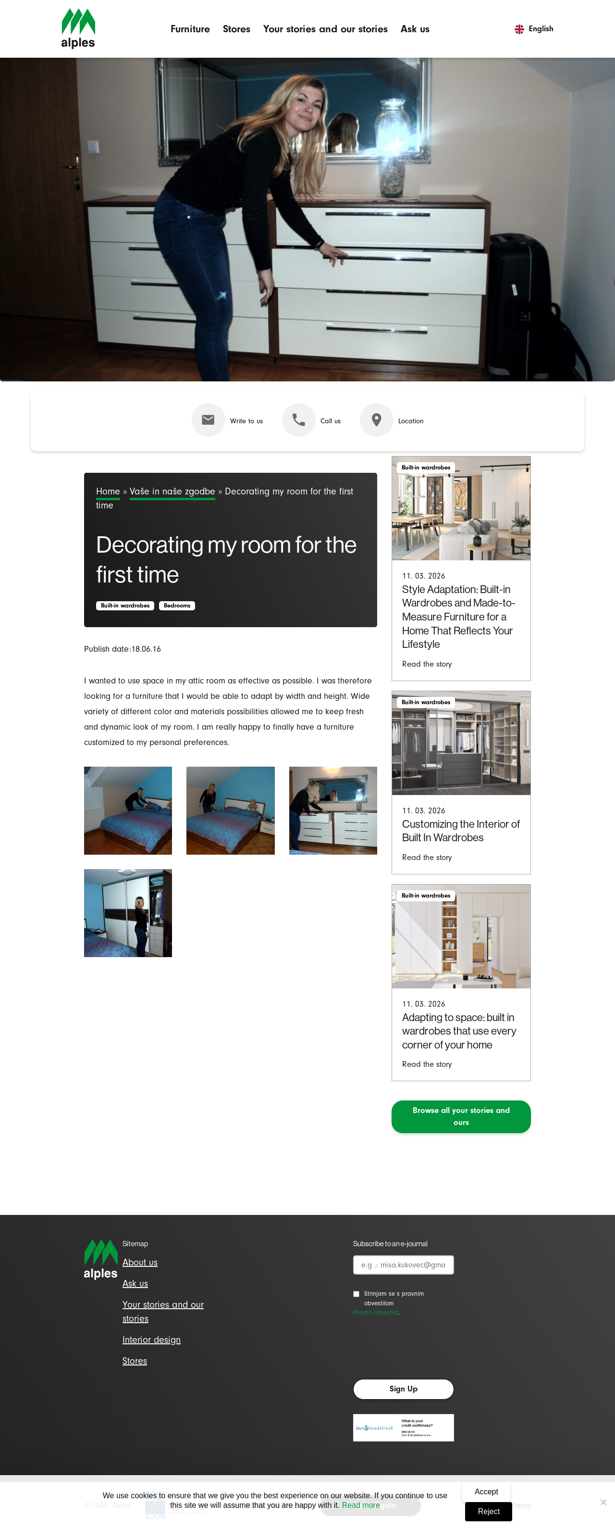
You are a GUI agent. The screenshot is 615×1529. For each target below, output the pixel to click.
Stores (236, 29)
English (534, 28)
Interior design (152, 1339)
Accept (486, 1492)
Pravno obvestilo (375, 1312)
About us (140, 1262)
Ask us (415, 29)
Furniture (190, 29)
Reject (489, 1511)
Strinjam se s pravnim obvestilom (394, 1298)
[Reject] (603, 1502)
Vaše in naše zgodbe (172, 491)
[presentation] (426, 1350)
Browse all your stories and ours (461, 1116)
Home (108, 491)
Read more (361, 1505)
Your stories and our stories (325, 29)
